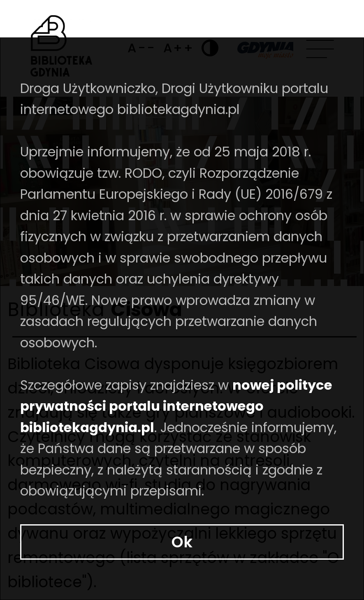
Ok (182, 570)
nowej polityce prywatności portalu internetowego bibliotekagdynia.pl (145, 521)
